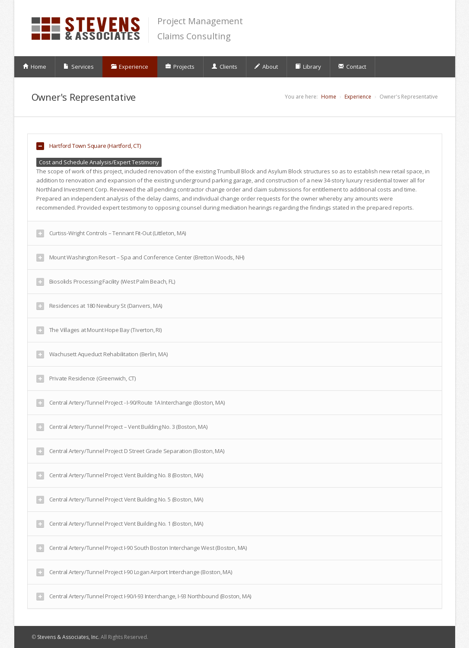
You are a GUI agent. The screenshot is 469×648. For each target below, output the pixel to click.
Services (78, 66)
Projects (180, 66)
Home (34, 66)
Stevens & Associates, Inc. (68, 637)
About (266, 66)
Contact (352, 66)
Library (308, 66)
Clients (224, 66)
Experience (129, 66)
